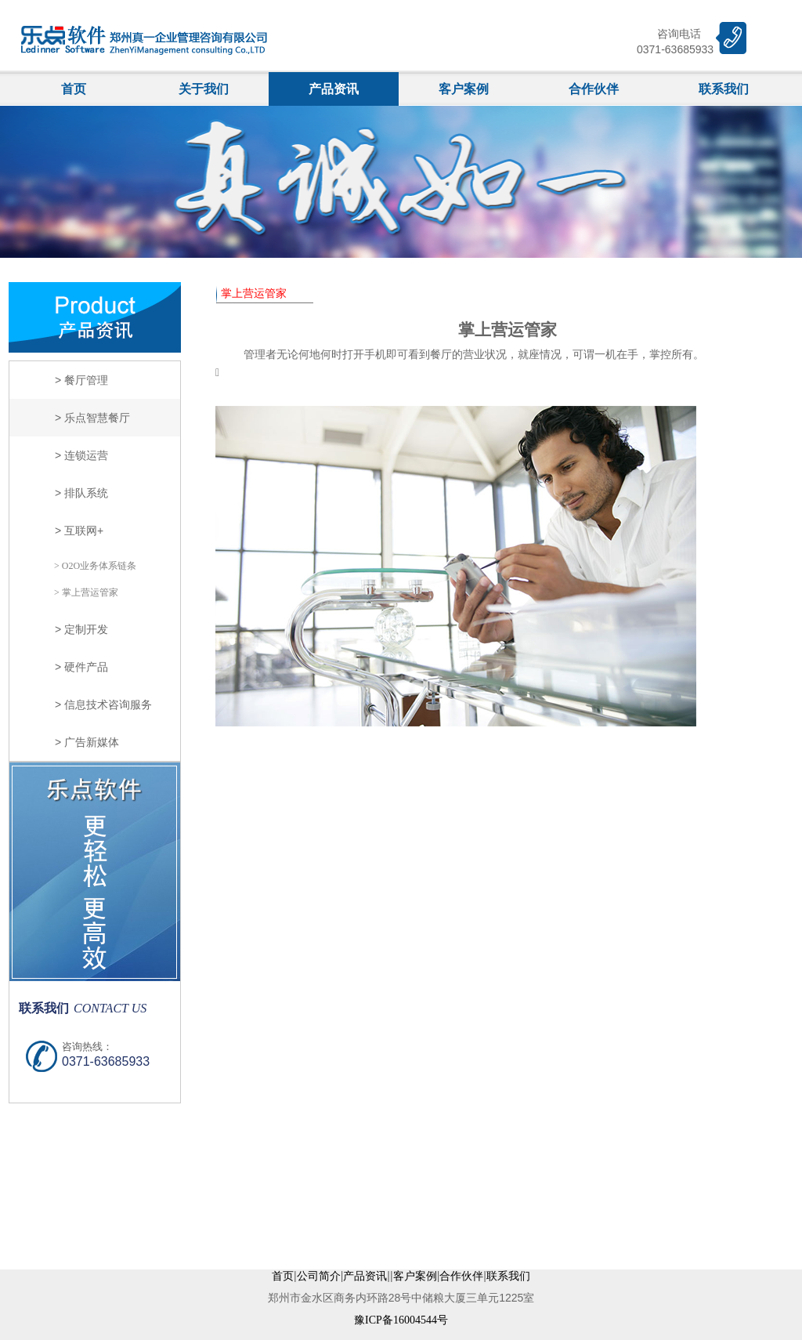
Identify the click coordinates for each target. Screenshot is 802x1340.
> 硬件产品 (81, 667)
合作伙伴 (594, 89)
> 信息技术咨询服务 (103, 704)
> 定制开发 (81, 629)
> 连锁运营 (81, 455)
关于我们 (204, 89)
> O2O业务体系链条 (95, 565)
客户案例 (464, 89)
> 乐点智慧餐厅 (92, 417)
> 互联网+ (79, 530)
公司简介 (319, 1276)
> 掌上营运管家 (86, 592)
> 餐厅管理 (81, 380)
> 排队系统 (81, 493)
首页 (73, 89)
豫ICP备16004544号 (401, 1320)
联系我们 (724, 89)
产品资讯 (334, 89)
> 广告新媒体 (87, 742)
